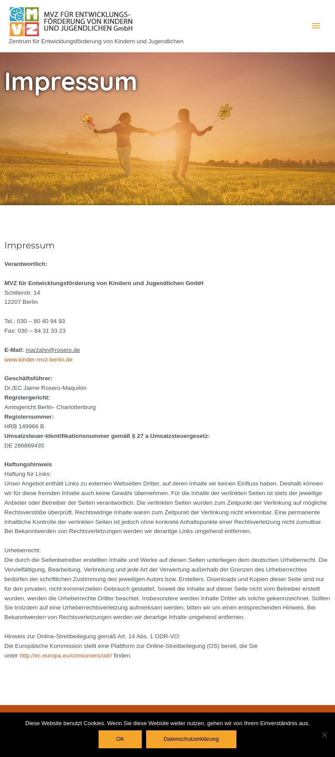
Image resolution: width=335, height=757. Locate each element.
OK (120, 739)
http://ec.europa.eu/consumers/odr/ (66, 655)
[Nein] (324, 734)
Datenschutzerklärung (191, 739)
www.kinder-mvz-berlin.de (38, 359)
